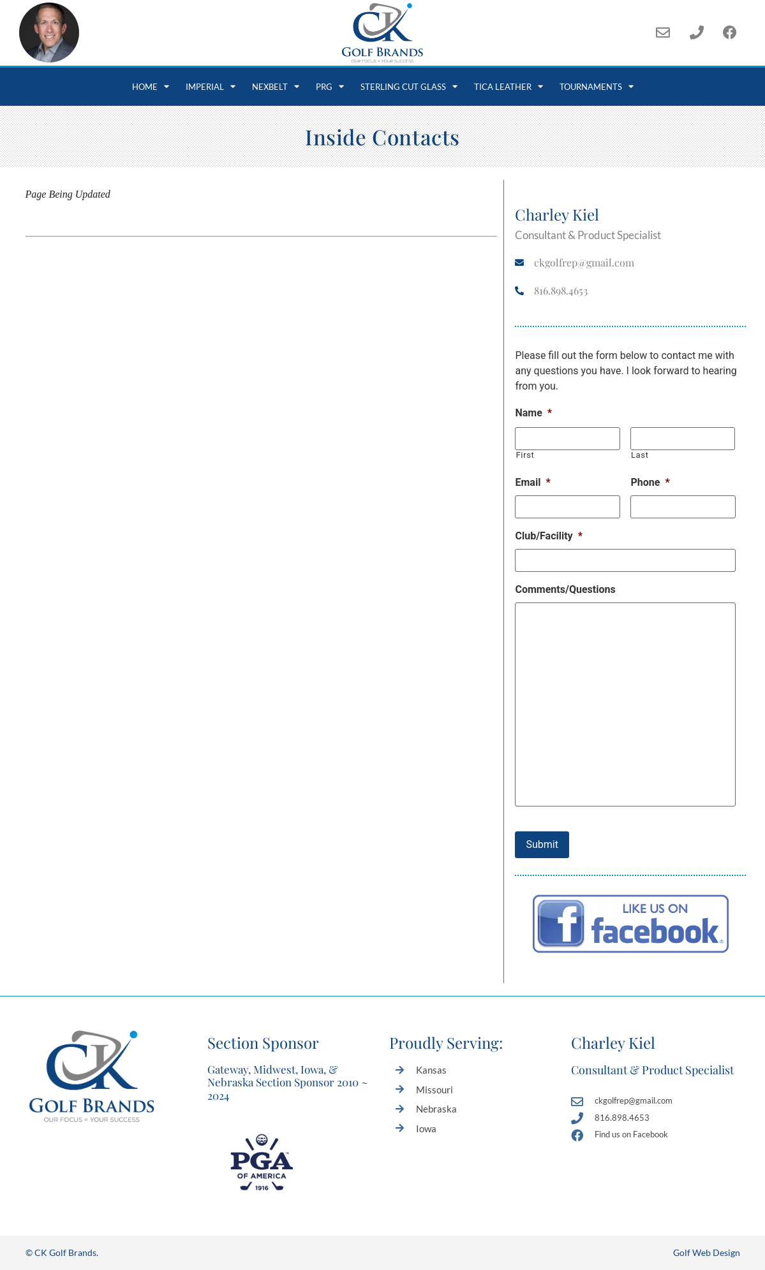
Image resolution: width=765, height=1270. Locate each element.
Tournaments (597, 86)
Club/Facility (548, 536)
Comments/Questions (565, 589)
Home (150, 86)
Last (640, 455)
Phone (649, 482)
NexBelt (275, 86)
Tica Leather (508, 86)
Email (532, 482)
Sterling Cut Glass (408, 86)
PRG (330, 86)
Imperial (210, 86)
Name (533, 413)
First (525, 455)
